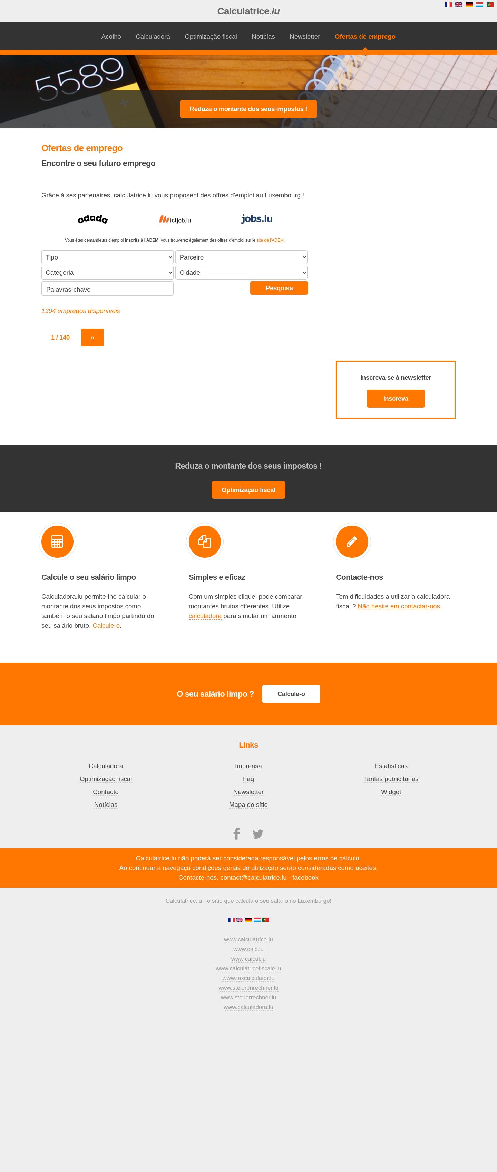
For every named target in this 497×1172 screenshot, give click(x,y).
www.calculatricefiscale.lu (248, 968)
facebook (305, 877)
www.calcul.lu (248, 959)
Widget (391, 791)
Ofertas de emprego (365, 36)
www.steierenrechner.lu (248, 988)
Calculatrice (248, 11)
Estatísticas (391, 766)
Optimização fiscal (211, 36)
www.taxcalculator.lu (248, 978)
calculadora (205, 615)
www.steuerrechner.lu (248, 997)
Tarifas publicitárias (391, 778)
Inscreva (395, 398)
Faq (248, 778)
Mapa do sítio (248, 804)
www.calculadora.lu (248, 1007)
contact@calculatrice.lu (253, 877)
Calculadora (153, 36)
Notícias (263, 36)
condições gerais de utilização (235, 867)
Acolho (111, 36)
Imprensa (248, 766)
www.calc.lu (248, 949)
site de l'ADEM (270, 240)
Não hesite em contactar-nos (399, 606)
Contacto (106, 791)
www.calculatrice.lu (248, 939)
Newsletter (305, 36)
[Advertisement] (248, 72)
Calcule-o (106, 625)
